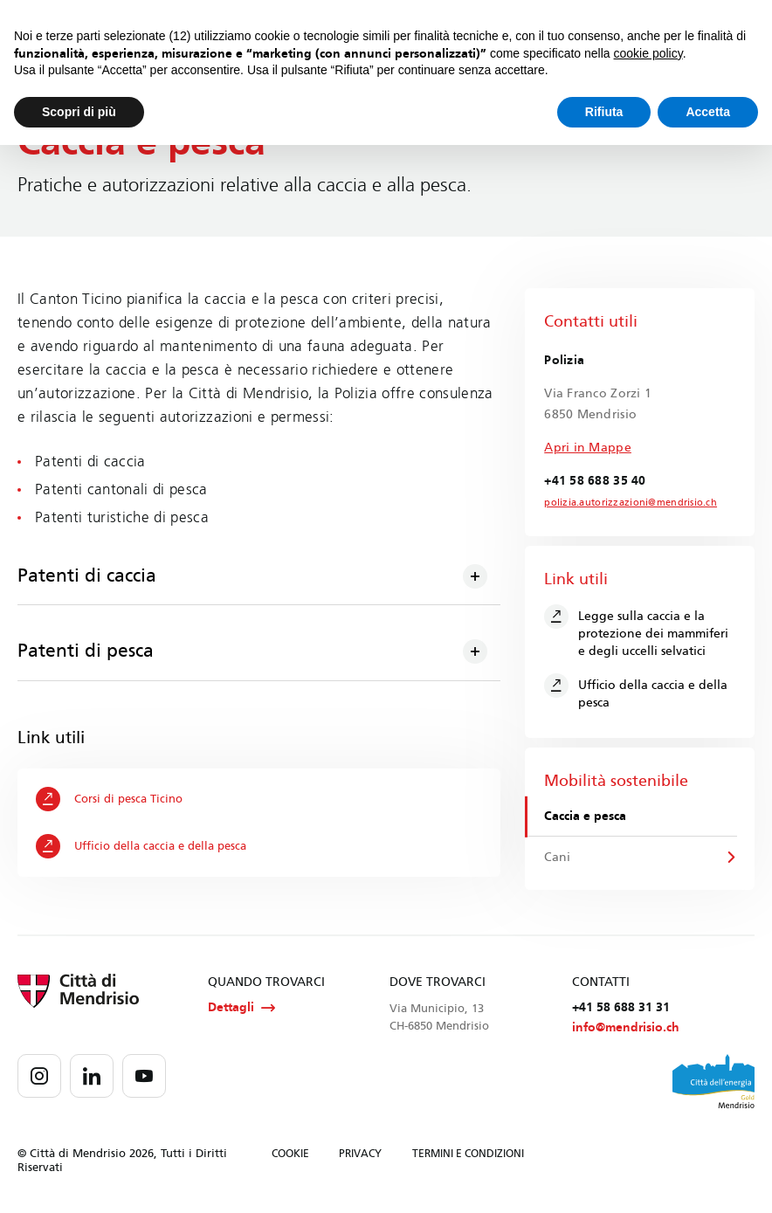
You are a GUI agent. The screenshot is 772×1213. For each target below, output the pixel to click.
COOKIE (290, 1155)
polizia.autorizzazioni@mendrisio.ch (623, 503)
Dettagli (241, 1009)
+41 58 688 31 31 (621, 1009)
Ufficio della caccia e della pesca (141, 846)
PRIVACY (360, 1155)
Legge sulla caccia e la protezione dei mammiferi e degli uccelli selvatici (636, 631)
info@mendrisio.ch (625, 1029)
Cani (558, 857)
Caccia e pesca (586, 817)
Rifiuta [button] (604, 112)
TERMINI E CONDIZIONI (468, 1155)
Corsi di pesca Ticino (109, 799)
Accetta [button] (708, 112)
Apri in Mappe (587, 447)
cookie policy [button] (648, 53)
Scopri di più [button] (79, 112)
